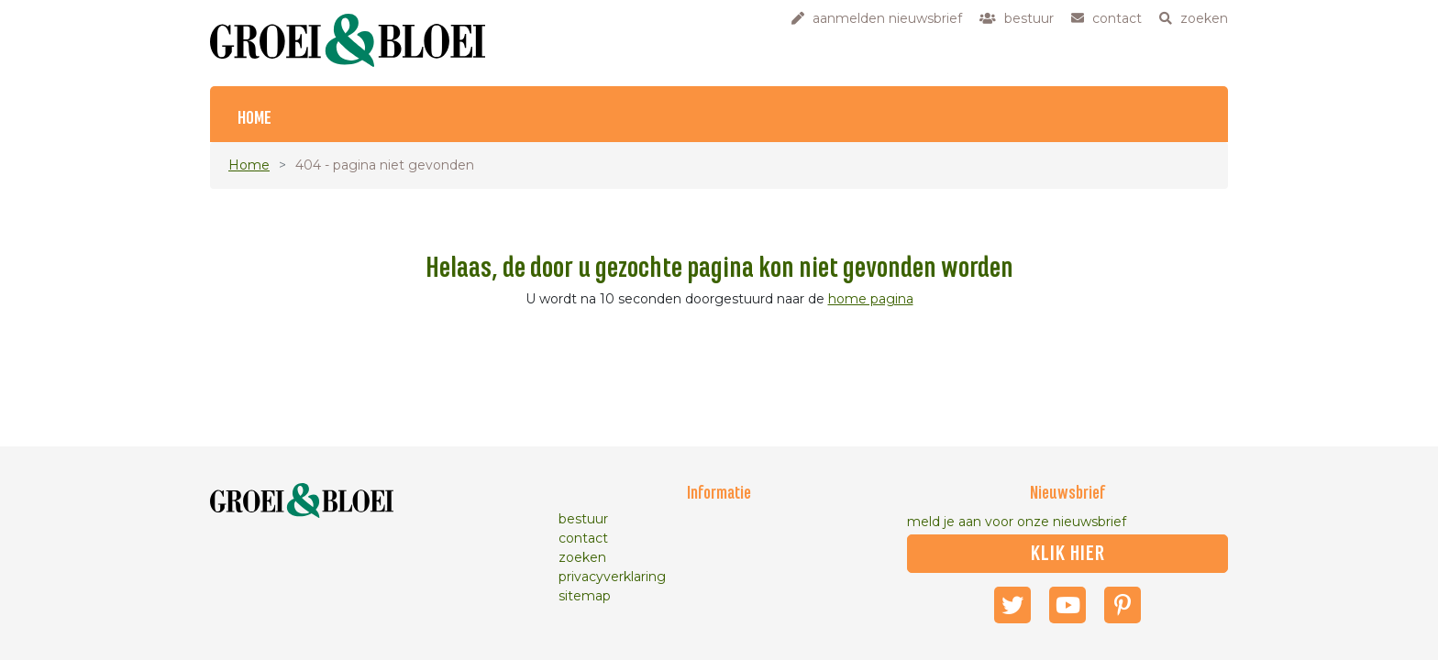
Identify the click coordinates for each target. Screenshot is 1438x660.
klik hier (1068, 554)
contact (583, 538)
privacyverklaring (612, 576)
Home (254, 118)
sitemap (585, 596)
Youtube (1067, 605)
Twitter (1012, 605)
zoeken (582, 557)
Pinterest (1122, 605)
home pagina (870, 299)
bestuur (583, 519)
